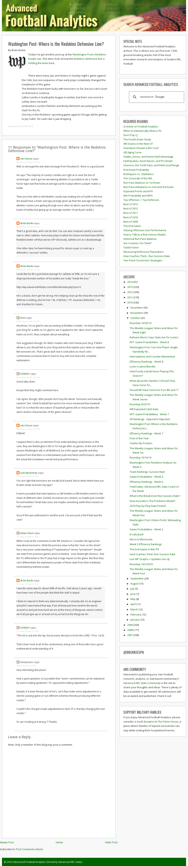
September (137, 578)
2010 (130, 302)
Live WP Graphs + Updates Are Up (150, 559)
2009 (130, 625)
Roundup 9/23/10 (140, 404)
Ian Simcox (26, 158)
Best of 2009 (130, 221)
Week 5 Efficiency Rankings (146, 544)
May (133, 599)
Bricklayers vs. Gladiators (138, 174)
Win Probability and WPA (138, 195)
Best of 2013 (130, 204)
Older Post (111, 842)
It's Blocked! (137, 534)
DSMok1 (25, 373)
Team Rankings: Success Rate (147, 472)
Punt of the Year (139, 438)
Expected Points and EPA (138, 191)
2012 (130, 292)
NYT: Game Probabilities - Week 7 (149, 414)
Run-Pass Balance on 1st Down (141, 182)
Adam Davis (26, 533)
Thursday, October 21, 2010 (27, 476)
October (135, 318)
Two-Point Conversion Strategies (142, 260)
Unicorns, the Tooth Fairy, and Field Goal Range (151, 165)
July (132, 588)
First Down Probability (136, 169)
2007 (130, 635)
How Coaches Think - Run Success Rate (146, 256)
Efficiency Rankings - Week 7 (146, 433)
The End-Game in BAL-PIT (144, 549)
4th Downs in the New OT (138, 143)
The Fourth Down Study (137, 139)
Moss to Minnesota (141, 539)
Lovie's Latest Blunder (143, 366)
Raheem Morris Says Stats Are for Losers (154, 337)
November (137, 313)
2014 (130, 282)
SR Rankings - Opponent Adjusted (150, 419)
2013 (130, 287)
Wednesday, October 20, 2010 (28, 162)
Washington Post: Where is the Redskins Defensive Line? (56, 43)
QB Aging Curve (132, 152)
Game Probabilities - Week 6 (146, 476)
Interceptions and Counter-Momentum (152, 356)
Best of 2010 (130, 217)
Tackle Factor (131, 247)
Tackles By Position (141, 443)
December (136, 307)
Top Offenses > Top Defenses (141, 200)
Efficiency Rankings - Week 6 (146, 482)
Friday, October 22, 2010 (26, 665)
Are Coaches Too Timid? (137, 243)
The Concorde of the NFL (137, 178)
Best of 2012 (130, 208)
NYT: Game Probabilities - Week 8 (149, 342)
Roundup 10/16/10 (140, 457)
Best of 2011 (130, 213)
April (133, 604)
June (133, 594)
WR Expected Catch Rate (144, 409)
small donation (145, 721)
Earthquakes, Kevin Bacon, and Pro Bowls (148, 161)
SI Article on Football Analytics (140, 126)
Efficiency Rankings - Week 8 (146, 361)
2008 (130, 630)
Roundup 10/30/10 (140, 323)
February (136, 614)
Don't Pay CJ (130, 135)
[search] (156, 97)
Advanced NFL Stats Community (142, 683)
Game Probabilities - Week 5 (146, 529)
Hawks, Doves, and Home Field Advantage (148, 156)
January (135, 619)
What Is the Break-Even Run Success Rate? (155, 496)
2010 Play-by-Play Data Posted (148, 506)
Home (59, 842)
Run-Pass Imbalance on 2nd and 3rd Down (148, 187)
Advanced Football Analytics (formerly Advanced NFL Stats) (47, 862)
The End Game (132, 226)
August (134, 583)
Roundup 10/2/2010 (141, 564)
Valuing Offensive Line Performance (144, 230)
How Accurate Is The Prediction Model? (152, 501)
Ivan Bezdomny (28, 472)
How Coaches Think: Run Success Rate (152, 554)
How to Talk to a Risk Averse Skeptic (144, 234)
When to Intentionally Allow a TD (142, 131)
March (134, 609)
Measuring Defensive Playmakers (143, 251)
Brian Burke (26, 223)
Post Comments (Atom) (29, 849)
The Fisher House (168, 721)
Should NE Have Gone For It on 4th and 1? (154, 390)
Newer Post (7, 842)
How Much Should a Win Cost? (141, 148)
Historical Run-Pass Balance (139, 239)
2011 (130, 297)
